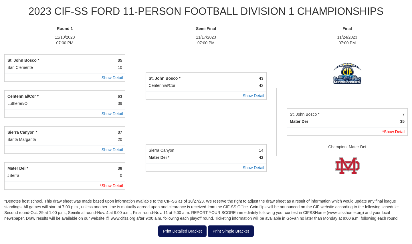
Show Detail (112, 77)
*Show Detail (393, 131)
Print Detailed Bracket (182, 231)
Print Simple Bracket (231, 231)
